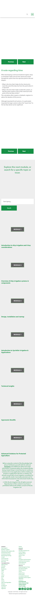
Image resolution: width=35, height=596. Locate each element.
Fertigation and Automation (25, 560)
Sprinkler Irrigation (5, 550)
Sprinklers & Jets (22, 554)
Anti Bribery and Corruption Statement (25, 579)
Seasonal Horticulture (6, 553)
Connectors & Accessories (24, 561)
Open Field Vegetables (6, 582)
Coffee (2, 571)
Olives (2, 579)
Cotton (2, 575)
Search (9, 208)
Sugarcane (3, 588)
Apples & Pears (4, 565)
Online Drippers (22, 552)
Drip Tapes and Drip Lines (24, 551)
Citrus (2, 572)
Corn (2, 574)
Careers (20, 572)
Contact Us (21, 580)
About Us (21, 566)
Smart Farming (22, 586)
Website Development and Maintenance (17, 594)
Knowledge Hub (22, 582)
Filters (20, 557)
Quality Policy (22, 573)
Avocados (3, 566)
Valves (20, 558)
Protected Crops (4, 560)
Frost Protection (4, 559)
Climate (3, 557)
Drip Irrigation (4, 548)
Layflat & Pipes (22, 555)
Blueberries (3, 569)
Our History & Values (23, 569)
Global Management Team (24, 567)
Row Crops (3, 562)
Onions (2, 581)
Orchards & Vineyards (5, 554)
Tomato (20, 547)
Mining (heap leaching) (6, 556)
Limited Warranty (22, 563)
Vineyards (21, 548)
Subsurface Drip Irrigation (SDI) (7, 551)
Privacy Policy (22, 575)
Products (21, 549)
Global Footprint (22, 570)
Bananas (3, 568)
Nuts (2, 578)
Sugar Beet (3, 587)
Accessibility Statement (24, 576)
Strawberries (4, 585)
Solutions (3, 547)
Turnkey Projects (22, 585)
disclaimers (7, 467)
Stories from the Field (23, 583)
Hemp (2, 577)
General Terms (22, 564)
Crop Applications (5, 563)
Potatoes (3, 584)
